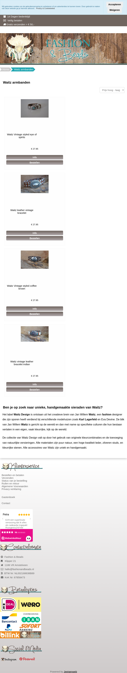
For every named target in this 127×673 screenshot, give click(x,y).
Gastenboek (8, 497)
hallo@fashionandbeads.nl (19, 569)
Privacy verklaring (11, 489)
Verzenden (8, 477)
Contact (6, 503)
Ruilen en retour (10, 483)
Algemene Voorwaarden (15, 486)
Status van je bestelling (14, 480)
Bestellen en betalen (13, 475)
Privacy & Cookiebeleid (45, 8)
